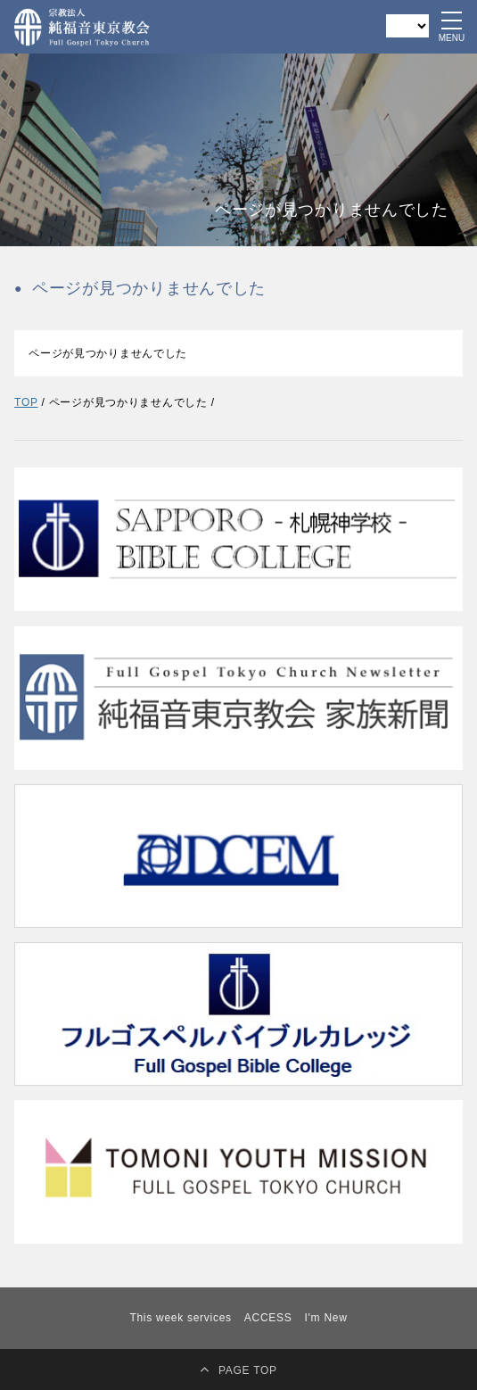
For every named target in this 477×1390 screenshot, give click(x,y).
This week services (180, 1317)
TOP (25, 402)
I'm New (326, 1317)
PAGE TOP (247, 1370)
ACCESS (268, 1317)
